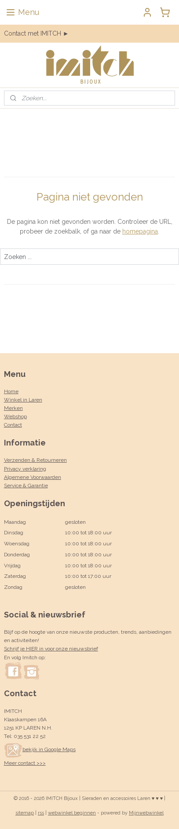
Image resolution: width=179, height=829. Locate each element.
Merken (13, 408)
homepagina (140, 231)
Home (11, 391)
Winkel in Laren (23, 400)
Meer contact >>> (25, 763)
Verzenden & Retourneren (35, 460)
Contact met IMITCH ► (36, 33)
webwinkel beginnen (72, 813)
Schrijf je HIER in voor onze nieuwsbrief (51, 649)
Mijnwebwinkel (146, 813)
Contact (13, 425)
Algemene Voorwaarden (32, 477)
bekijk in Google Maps (40, 749)
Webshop (15, 416)
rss (41, 813)
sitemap (24, 813)
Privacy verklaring (25, 469)
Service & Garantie (26, 485)
